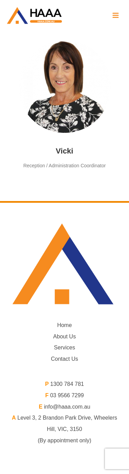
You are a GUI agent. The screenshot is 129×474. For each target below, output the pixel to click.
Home (64, 325)
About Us (64, 336)
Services (64, 347)
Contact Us (64, 359)
